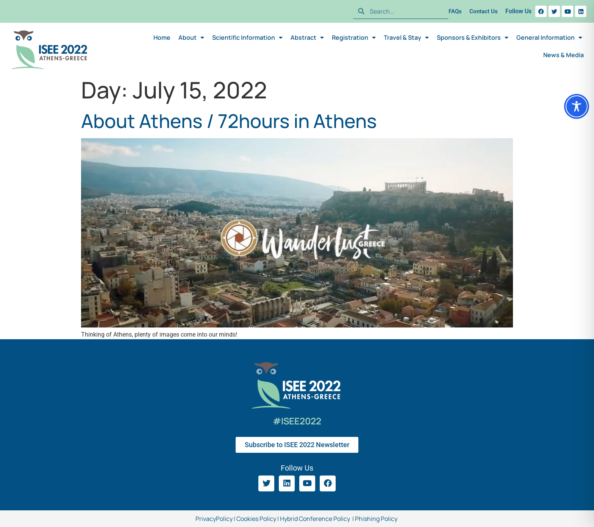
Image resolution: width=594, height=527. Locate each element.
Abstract (307, 37)
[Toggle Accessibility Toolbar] (576, 106)
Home (161, 37)
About (191, 37)
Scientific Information (247, 37)
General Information (549, 37)
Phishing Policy (377, 519)
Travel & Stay (406, 37)
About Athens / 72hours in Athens (229, 121)
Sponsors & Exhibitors (472, 37)
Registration (354, 37)
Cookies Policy (255, 519)
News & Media (563, 55)
